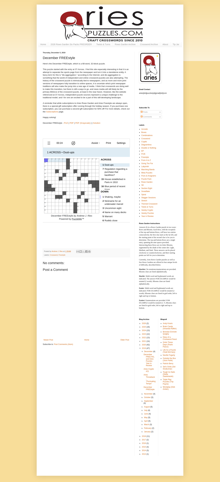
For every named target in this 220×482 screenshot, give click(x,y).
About (165, 44)
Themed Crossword (149, 204)
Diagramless (146, 145)
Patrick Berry (168, 363)
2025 (144, 327)
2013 (144, 454)
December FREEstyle (149, 388)
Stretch (144, 201)
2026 (144, 323)
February (148, 428)
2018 (144, 436)
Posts (144, 112)
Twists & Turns (103, 44)
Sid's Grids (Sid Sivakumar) (169, 368)
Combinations (146, 135)
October (147, 397)
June (146, 414)
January (147, 432)
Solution (96, 123)
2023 (144, 334)
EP (142, 151)
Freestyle (62, 255)
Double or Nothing (148, 148)
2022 (144, 338)
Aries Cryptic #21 (149, 370)
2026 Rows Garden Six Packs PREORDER (71, 44)
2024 (144, 330)
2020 (144, 345)
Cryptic (144, 142)
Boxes (143, 132)
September (148, 401)
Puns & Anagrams (148, 176)
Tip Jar (176, 44)
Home (43, 44)
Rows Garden (146, 182)
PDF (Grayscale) (82, 123)
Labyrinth (145, 166)
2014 (144, 450)
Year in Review (147, 216)
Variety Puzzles (147, 213)
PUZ (66, 123)
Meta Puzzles (146, 173)
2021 (144, 341)
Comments (146, 117)
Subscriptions (52, 112)
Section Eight (146, 188)
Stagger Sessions (148, 198)
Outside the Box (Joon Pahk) (169, 359)
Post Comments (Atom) (63, 344)
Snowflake (145, 191)
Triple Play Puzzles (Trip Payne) (168, 381)
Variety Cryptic (147, 210)
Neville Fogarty (169, 355)
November (148, 394)
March (147, 424)
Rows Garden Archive (125, 44)
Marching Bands (148, 169)
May (146, 417)
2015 (144, 447)
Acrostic (144, 129)
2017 (144, 440)
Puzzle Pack (146, 179)
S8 (142, 185)
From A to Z (146, 160)
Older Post (124, 340)
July (146, 410)
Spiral (143, 195)
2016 (144, 443)
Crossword (54, 255)
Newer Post (48, 340)
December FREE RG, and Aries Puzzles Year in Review (149, 360)
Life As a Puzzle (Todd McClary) (169, 351)
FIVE (143, 154)
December (148, 351)
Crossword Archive (149, 44)
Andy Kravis (168, 323)
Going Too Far (147, 163)
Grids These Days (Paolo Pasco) (168, 344)
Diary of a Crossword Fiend (170, 338)
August (147, 407)
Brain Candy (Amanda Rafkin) (170, 327)
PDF (72, 123)
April (146, 421)
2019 (144, 348)
